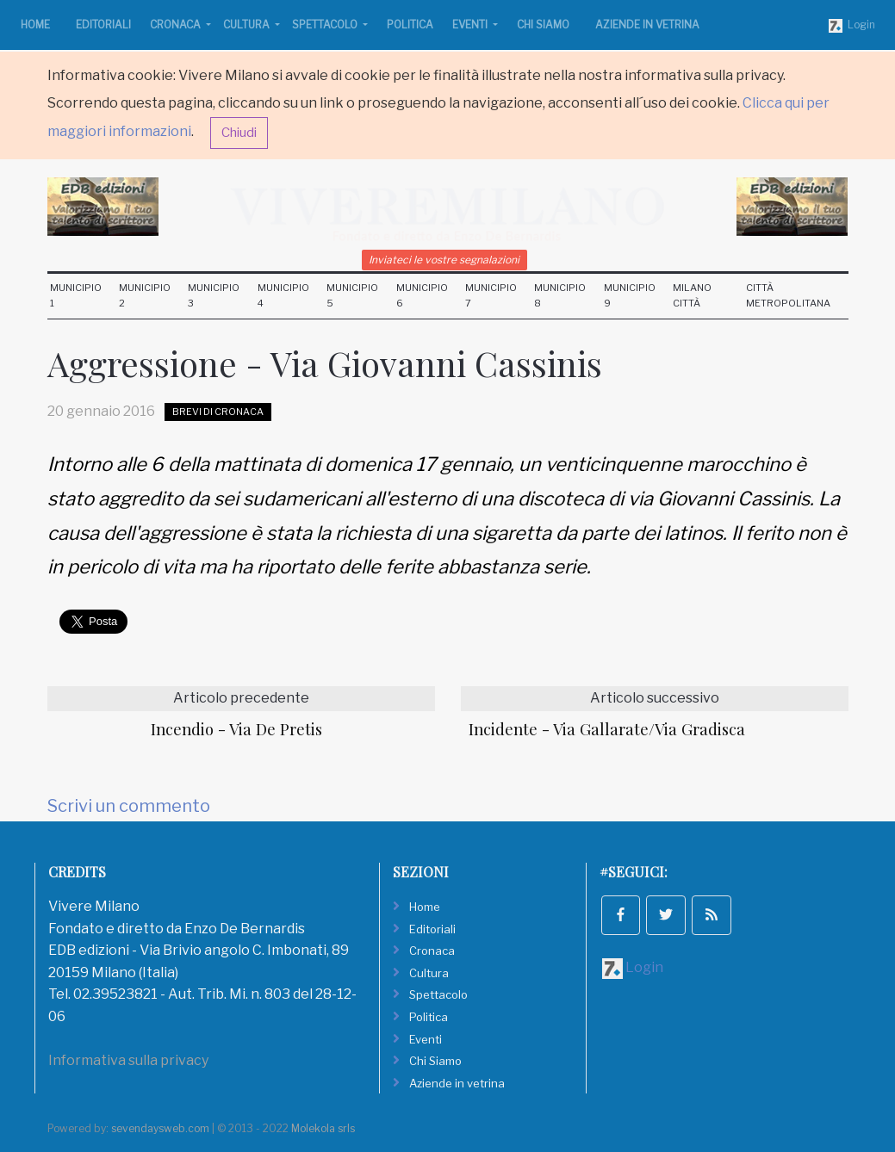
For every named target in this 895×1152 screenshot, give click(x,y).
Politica (410, 24)
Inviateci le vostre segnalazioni (444, 259)
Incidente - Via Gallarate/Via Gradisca (607, 729)
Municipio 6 (422, 295)
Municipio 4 (283, 295)
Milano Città (692, 295)
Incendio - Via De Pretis (236, 729)
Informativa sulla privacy (128, 1060)
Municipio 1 (76, 295)
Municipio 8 (560, 295)
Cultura (247, 24)
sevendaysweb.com (160, 1128)
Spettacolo (326, 24)
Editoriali (103, 24)
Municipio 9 (630, 295)
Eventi (471, 24)
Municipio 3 (213, 295)
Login (852, 25)
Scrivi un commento (128, 806)
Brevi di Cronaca (218, 412)
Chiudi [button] (239, 132)
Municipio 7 (491, 295)
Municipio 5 (352, 295)
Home (35, 24)
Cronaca (176, 24)
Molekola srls (323, 1128)
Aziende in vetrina (647, 24)
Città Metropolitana (788, 295)
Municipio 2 (145, 295)
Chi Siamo (543, 24)
